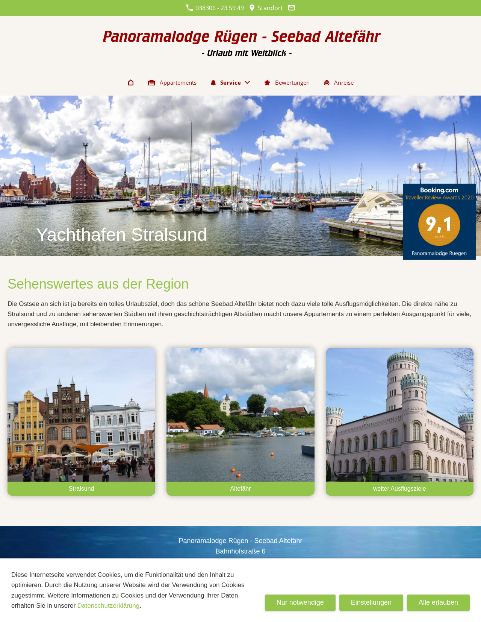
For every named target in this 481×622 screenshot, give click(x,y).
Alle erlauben (438, 602)
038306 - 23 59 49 (215, 8)
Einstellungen (371, 602)
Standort (265, 8)
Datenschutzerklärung (108, 605)
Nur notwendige (300, 602)
